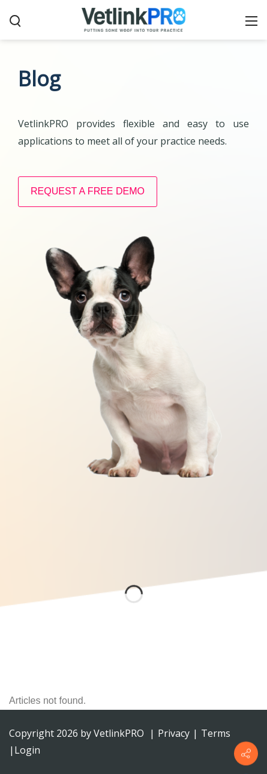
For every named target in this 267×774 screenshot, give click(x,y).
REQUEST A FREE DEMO (88, 191)
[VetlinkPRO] (134, 19)
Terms (215, 733)
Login (27, 750)
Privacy (174, 733)
